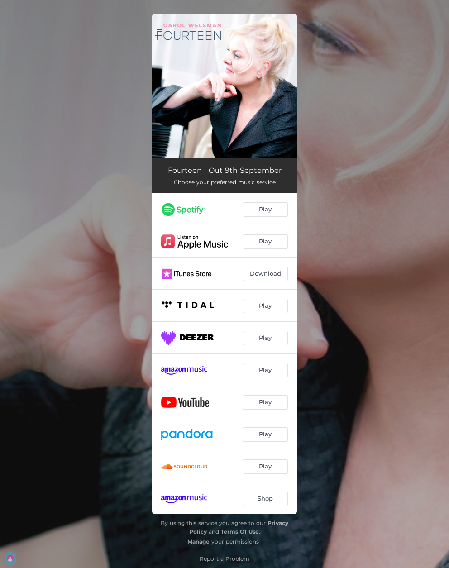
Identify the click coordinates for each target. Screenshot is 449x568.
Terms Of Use (240, 531)
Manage (198, 541)
